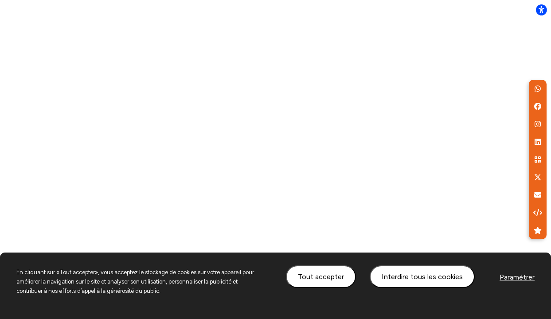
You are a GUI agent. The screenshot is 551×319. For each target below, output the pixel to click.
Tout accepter (321, 276)
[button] (538, 88)
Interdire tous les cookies (422, 276)
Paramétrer (517, 277)
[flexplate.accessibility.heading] (541, 9)
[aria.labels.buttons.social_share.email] (538, 195)
